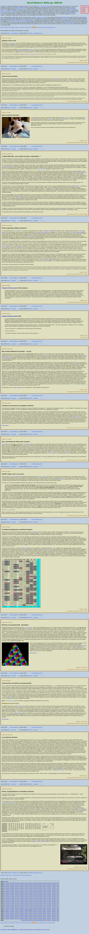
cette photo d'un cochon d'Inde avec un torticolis (33, 54)
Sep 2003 (42, 923)
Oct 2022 (47, 891)
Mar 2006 (15, 918)
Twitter (24, 932)
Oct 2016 (47, 901)
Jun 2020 (29, 894)
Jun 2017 (29, 899)
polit (85, 272)
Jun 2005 (29, 920)
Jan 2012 (6, 908)
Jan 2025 (6, 886)
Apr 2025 (19, 886)
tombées (35, 532)
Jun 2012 (29, 908)
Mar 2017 (15, 899)
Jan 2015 (6, 903)
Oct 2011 (47, 909)
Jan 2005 (6, 920)
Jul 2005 (33, 920)
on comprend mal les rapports (8, 803)
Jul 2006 (33, 918)
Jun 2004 (29, 921)
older (8, 33)
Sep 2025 (42, 886)
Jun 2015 (29, 903)
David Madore (84, 7)
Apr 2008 (19, 914)
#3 (16, 82)
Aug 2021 (38, 893)
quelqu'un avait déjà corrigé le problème (40, 844)
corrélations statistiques (25, 548)
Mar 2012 (15, 908)
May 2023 (24, 889)
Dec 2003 (56, 923)
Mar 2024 (15, 888)
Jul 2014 (33, 904)
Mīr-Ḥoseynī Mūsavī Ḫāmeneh (42, 232)
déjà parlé (10, 697)
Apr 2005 (19, 920)
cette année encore (12, 43)
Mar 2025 (15, 886)
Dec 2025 (56, 886)
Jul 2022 (33, 891)
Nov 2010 (52, 911)
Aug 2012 (38, 908)
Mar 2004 (15, 921)
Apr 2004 (19, 921)
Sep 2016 (42, 901)
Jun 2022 (29, 891)
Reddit (38, 932)
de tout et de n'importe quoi (43, 6)
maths (68, 6)
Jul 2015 (33, 903)
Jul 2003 (33, 923)
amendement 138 (60, 479)
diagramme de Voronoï (81, 646)
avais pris (46, 355)
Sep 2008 (42, 914)
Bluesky (28, 932)
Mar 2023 (15, 889)
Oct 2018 (47, 898)
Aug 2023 (38, 889)
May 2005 (24, 920)
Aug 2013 (38, 906)
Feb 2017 (10, 899)
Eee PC (64, 818)
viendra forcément (20, 197)
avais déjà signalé (52, 453)
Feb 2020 (10, 894)
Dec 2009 (56, 913)
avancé (52, 188)
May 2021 (24, 893)
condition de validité (22, 92)
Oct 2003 (47, 923)
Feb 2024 (10, 888)
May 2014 (24, 904)
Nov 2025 (52, 886)
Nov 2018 (52, 898)
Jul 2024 (33, 888)
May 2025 (24, 886)
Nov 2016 (52, 901)
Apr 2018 (19, 898)
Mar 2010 (15, 911)
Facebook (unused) (45, 932)
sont (32, 532)
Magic (17, 387)
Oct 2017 (47, 899)
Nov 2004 (52, 921)
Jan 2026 (6, 884)
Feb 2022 (10, 891)
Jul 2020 (33, 894)
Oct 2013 (47, 906)
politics (2, 18)
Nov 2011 (52, 909)
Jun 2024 (29, 888)
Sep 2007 (42, 916)
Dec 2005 (56, 920)
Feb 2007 (10, 916)
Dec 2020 (56, 894)
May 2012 (24, 908)
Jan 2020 (6, 894)
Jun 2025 (29, 886)
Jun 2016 (29, 901)
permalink (13, 33)
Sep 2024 (42, 888)
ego (85, 60)
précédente (29, 33)
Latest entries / (25, 27)
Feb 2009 (10, 913)
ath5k (24, 805)
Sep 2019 (42, 896)
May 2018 (24, 898)
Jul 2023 (33, 889)
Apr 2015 (19, 903)
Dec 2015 (56, 903)
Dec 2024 (56, 888)
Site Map (83, 10)
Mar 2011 (15, 909)
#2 (28, 50)
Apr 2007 (19, 916)
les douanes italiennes (29, 444)
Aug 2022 (38, 891)
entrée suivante (11, 701)
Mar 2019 (15, 896)
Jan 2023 (6, 889)
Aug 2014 (38, 904)
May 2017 (24, 899)
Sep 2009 (42, 913)
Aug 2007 (38, 916)
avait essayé (67, 453)
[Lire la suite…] (5, 425)
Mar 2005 (15, 920)
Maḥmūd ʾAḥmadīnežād (49, 231)
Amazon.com (55, 78)
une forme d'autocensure (7, 166)
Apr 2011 (19, 909)
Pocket (76, 362)
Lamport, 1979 (76, 417)
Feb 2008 (10, 914)
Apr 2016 (19, 901)
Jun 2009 (29, 913)
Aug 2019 (38, 896)
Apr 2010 (19, 911)
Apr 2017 (19, 899)
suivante (39, 33)
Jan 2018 (6, 898)
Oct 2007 (47, 916)
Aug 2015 (38, 903)
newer (17, 33)
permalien (35, 33)
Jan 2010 (6, 911)
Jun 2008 (29, 914)
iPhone (57, 355)
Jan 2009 (6, 913)
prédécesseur (5, 244)
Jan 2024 (6, 888)
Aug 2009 (38, 913)
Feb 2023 (10, 889)
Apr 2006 (19, 918)
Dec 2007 (56, 916)
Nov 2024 (52, 888)
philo (26, 7)
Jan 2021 (6, 893)
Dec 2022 (56, 891)
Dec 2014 (56, 904)
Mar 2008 (15, 914)
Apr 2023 (19, 889)
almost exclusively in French (18, 21)
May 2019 (24, 896)
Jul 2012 (33, 908)
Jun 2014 (29, 904)
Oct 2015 (47, 903)
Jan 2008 (6, 914)
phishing (19, 78)
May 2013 (24, 906)
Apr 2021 (19, 893)
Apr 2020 (19, 894)
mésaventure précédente (41, 476)
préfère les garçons (21, 8)
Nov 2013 (52, 906)
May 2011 (24, 909)
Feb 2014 (10, 904)
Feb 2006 (10, 918)
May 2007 (24, 916)
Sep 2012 (42, 908)
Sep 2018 (42, 898)
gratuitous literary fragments (26, 19)
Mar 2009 (15, 913)
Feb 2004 (10, 921)
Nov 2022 (52, 891)
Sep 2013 (42, 906)
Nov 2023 (52, 889)
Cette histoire (5, 444)
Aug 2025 (38, 886)
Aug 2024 (38, 888)
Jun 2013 (29, 906)
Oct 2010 (47, 911)
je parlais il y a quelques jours (34, 49)
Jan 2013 (6, 906)
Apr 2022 (19, 891)
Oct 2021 (47, 893)
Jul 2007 (33, 916)
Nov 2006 (52, 918)
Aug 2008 (38, 914)
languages (84, 17)
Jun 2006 (29, 918)
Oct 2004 (47, 921)
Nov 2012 (52, 908)
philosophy (12, 18)
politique (21, 7)
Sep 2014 (42, 904)
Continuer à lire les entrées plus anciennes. (22, 878)
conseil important (6, 247)
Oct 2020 (47, 894)
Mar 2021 (15, 893)
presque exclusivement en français (8, 11)
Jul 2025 (33, 886)
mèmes (7, 510)
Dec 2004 (56, 921)
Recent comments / (47, 27)
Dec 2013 (56, 906)
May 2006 (24, 918)
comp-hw (84, 870)
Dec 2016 (56, 901)
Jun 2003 (29, 923)
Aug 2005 (38, 920)
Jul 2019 (33, 896)
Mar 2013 (15, 906)
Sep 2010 (42, 911)
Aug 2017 (38, 899)
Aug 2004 (38, 921)
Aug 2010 (38, 911)
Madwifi (79, 803)
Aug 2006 (38, 918)
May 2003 (24, 923)
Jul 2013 (33, 906)
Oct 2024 (47, 888)
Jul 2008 (33, 914)
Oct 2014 (47, 904)
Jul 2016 (33, 901)
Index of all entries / (9, 27)
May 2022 (24, 891)
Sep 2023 (42, 889)
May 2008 (24, 914)
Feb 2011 (10, 909)
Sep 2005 (42, 920)
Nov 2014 (52, 904)
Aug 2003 (38, 923)
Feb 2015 (10, 903)
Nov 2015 (52, 903)
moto (73, 6)
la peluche (50, 119)
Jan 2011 (6, 909)
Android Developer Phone (21, 50)
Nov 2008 (52, 914)
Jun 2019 (29, 896)
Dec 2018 (56, 898)
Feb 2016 (10, 901)
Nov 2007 (52, 916)
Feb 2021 (10, 893)
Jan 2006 (6, 918)
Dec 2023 (56, 889)
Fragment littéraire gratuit (10, 288)
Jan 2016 (6, 901)
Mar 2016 (15, 901)
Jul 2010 (33, 911)
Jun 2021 (29, 893)
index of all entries (68, 22)
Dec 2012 (56, 908)
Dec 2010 (56, 911)
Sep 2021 (42, 893)
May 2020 (24, 894)
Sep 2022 (42, 891)
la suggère (48, 259)
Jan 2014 (6, 904)
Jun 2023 (29, 889)
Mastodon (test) (33, 932)
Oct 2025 (47, 886)
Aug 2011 (38, 909)
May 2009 (24, 913)
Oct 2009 (47, 913)
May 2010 (24, 911)
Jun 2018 (29, 898)
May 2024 (24, 888)
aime (21, 231)
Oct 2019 (47, 896)
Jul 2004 (33, 921)
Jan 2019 (6, 896)
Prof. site (83, 8)
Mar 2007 (15, 916)
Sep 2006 (42, 918)
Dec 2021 (56, 893)
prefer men (65, 18)
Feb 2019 (10, 896)
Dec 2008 (56, 914)
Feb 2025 (10, 886)
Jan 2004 (6, 921)
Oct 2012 (47, 908)
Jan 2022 (6, 891)
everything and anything (40, 17)
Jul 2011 (33, 909)
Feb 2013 (10, 906)
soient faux (70, 445)
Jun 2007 (29, 916)
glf (85, 300)
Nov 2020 (52, 894)
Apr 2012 (19, 908)
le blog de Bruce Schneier (59, 770)
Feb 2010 (10, 911)
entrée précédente (28, 628)
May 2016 (24, 901)
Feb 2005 (10, 920)
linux (80, 870)
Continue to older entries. (6, 878)
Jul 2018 (33, 898)
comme (15, 231)
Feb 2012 (10, 908)
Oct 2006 (47, 918)
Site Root (83, 9)
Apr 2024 (19, 888)
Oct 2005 (47, 920)
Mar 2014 (15, 904)
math (61, 17)
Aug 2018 (38, 898)
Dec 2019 (56, 896)
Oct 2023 (47, 889)
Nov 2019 (52, 896)
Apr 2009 (19, 913)
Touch (9, 356)
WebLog (83, 11)
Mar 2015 (15, 903)
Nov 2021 (52, 893)
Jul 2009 (33, 913)
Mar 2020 (15, 894)
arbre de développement (81, 810)
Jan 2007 (6, 916)
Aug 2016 (38, 901)
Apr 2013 (19, 906)
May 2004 (24, 921)
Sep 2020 (42, 894)
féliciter (12, 476)
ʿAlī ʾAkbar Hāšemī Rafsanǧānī (77, 232)
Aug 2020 (38, 894)
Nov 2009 (52, 913)
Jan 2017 (6, 899)
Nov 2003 (52, 923)
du (21, 706)
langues (16, 7)
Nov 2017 (52, 899)
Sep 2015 (42, 903)
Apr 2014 (19, 904)
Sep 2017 (42, 899)
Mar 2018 (15, 898)
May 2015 (24, 903)
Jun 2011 (29, 909)
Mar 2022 (15, 891)
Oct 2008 (47, 914)
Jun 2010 (29, 911)
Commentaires (69, 62)
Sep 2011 (42, 909)
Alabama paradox (17, 713)
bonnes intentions (42, 169)
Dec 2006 (56, 918)
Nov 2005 (52, 920)
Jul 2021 (33, 893)
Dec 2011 (56, 909)
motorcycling (67, 17)
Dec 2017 (56, 899)
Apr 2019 (19, 896)
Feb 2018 (10, 898)
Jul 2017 (33, 899)
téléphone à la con (65, 117)
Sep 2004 (42, 921)
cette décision (18, 476)
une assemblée (18, 247)
